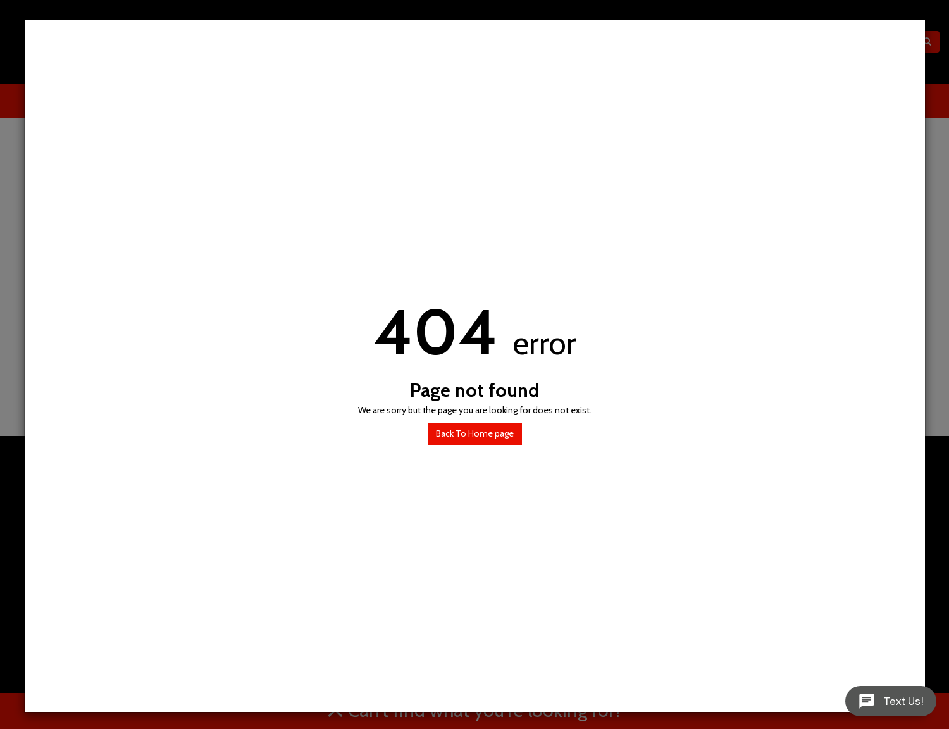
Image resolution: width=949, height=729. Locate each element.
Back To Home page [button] (475, 433)
